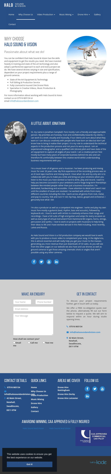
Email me (17, 344)
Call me (33, 342)
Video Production (46, 14)
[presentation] (34, 355)
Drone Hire (84, 14)
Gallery (97, 14)
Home (11, 14)
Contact (12, 24)
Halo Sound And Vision (33, 428)
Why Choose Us (25, 14)
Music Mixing (66, 14)
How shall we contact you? (26, 339)
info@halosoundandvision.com (24, 101)
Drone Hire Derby (66, 394)
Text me (48, 342)
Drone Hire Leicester (68, 398)
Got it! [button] (30, 464)
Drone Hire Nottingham (64, 389)
